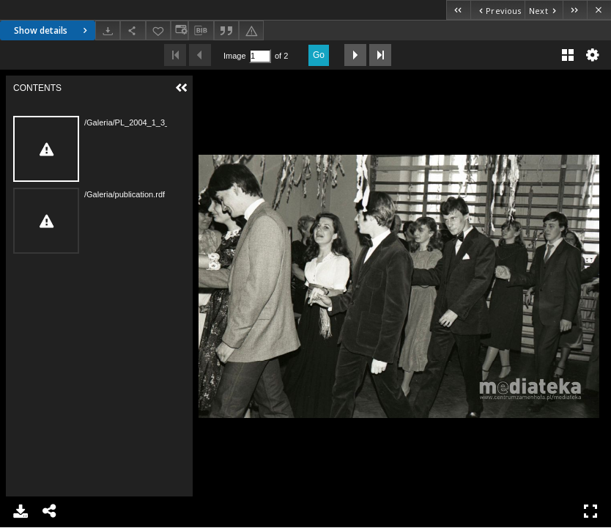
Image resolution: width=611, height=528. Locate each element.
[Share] (132, 30)
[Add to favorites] (158, 30)
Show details (52, 30)
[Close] (599, 10)
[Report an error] (251, 30)
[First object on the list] (458, 10)
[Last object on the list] (575, 10)
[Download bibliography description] (200, 31)
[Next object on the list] (544, 10)
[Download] (107, 30)
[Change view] (179, 30)
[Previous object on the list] (497, 10)
